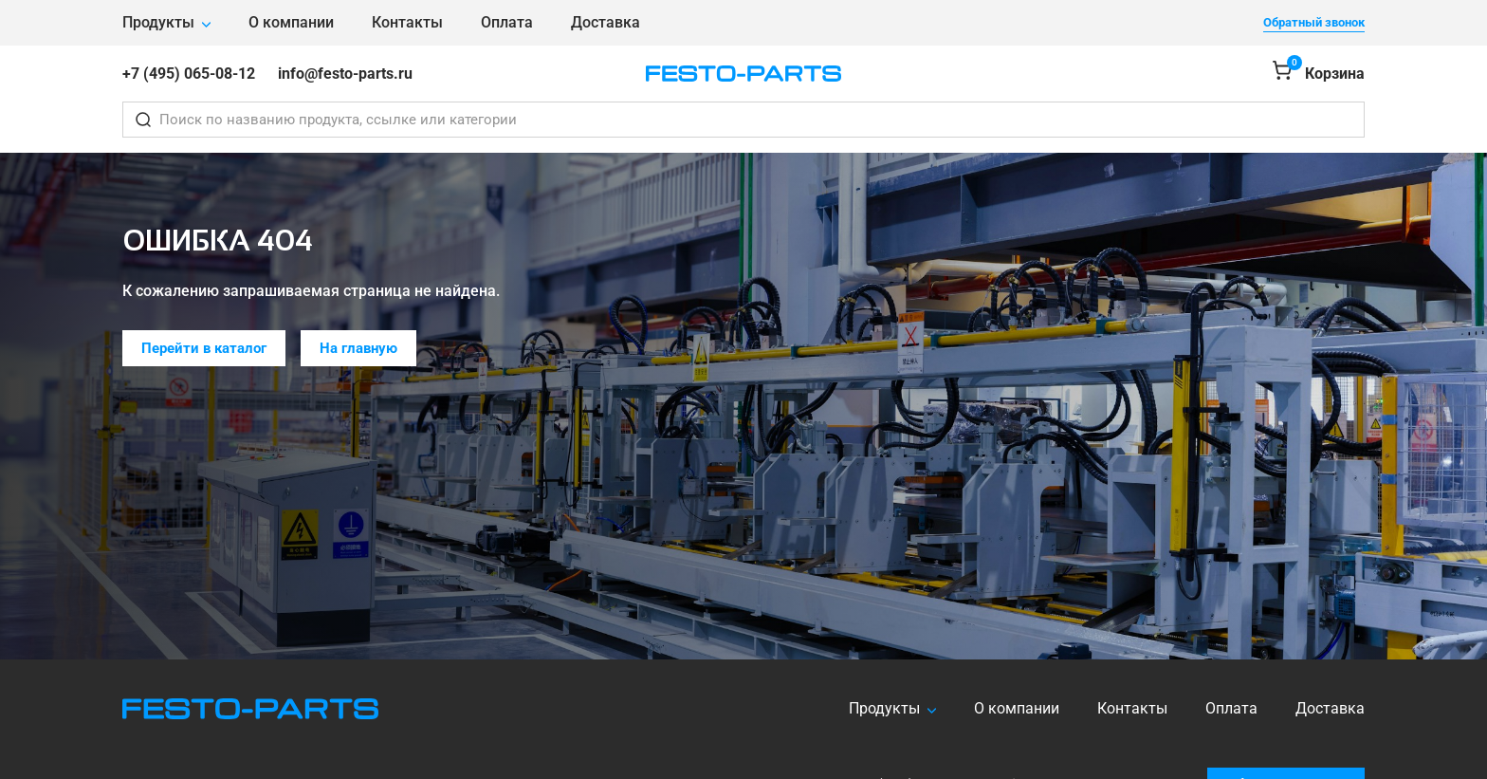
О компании (291, 22)
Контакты (407, 22)
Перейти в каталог (203, 348)
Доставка (605, 22)
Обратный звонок (1314, 22)
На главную (358, 348)
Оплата (507, 22)
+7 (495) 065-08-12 (188, 74)
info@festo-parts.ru (345, 74)
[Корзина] (1319, 73)
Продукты (158, 22)
